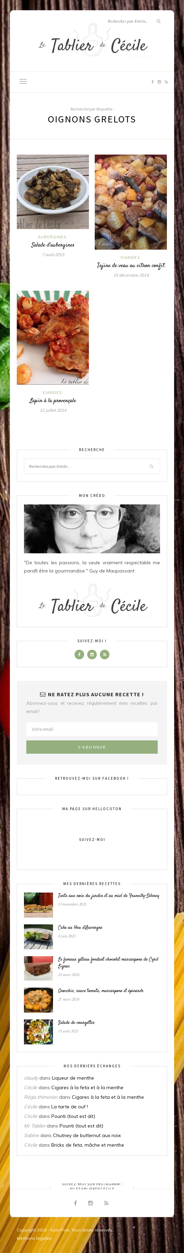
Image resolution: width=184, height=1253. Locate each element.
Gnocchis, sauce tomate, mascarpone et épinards (101, 991)
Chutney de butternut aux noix (87, 1135)
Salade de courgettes (76, 1022)
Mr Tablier (34, 1126)
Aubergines (52, 237)
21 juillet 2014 (53, 410)
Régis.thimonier (41, 1097)
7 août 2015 (53, 254)
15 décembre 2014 (131, 275)
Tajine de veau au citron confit (131, 266)
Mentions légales (34, 1238)
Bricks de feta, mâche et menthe (87, 1145)
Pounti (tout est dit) (73, 1116)
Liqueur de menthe (73, 1078)
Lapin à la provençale (53, 401)
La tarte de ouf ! (69, 1107)
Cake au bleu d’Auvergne (80, 927)
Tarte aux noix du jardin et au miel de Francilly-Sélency (108, 896)
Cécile (30, 1087)
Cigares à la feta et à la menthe (87, 1087)
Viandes (130, 257)
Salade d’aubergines (53, 245)
